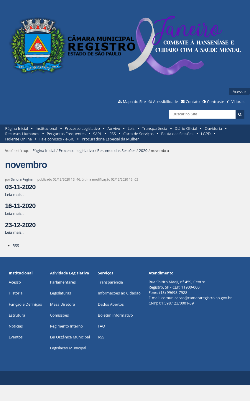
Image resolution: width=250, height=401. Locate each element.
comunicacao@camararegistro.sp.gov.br (196, 297)
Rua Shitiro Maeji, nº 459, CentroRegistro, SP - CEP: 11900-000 (177, 284)
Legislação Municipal (68, 348)
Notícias (16, 326)
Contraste (215, 101)
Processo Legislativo (82, 128)
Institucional (46, 128)
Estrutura (17, 315)
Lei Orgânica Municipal (70, 337)
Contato (193, 101)
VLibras (237, 101)
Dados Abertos (111, 304)
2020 (143, 150)
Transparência (154, 128)
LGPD (206, 133)
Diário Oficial (186, 128)
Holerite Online (18, 139)
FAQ (101, 326)
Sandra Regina (21, 179)
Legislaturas (60, 293)
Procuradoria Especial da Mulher (110, 139)
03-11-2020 (20, 187)
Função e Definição (25, 304)
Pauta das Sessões (177, 133)
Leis (131, 128)
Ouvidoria (213, 128)
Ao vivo (114, 128)
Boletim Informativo (115, 315)
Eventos (16, 337)
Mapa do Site (134, 101)
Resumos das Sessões (116, 150)
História (16, 293)
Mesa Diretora (62, 304)
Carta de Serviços (138, 133)
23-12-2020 (20, 225)
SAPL (97, 133)
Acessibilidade (165, 101)
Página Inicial (16, 128)
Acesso (15, 282)
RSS (112, 133)
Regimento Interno (66, 326)
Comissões (59, 315)
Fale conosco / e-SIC (57, 139)
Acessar (239, 91)
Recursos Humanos (22, 133)
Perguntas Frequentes (66, 133)
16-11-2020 (20, 205)
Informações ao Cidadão (119, 293)
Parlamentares (63, 282)
